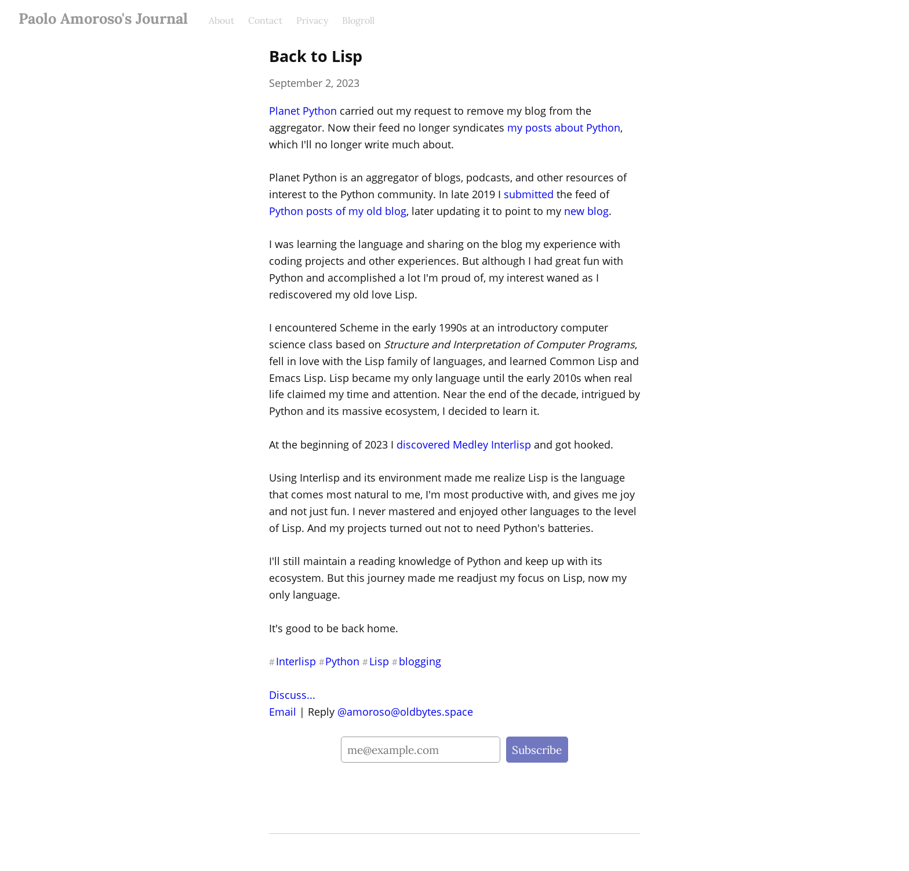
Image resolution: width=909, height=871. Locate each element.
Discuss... (292, 695)
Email (282, 712)
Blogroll (358, 20)
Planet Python (303, 111)
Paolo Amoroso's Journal (103, 18)
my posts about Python (563, 127)
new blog (586, 211)
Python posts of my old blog (337, 211)
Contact (265, 20)
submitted (529, 194)
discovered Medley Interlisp (464, 444)
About (221, 20)
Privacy (312, 20)
